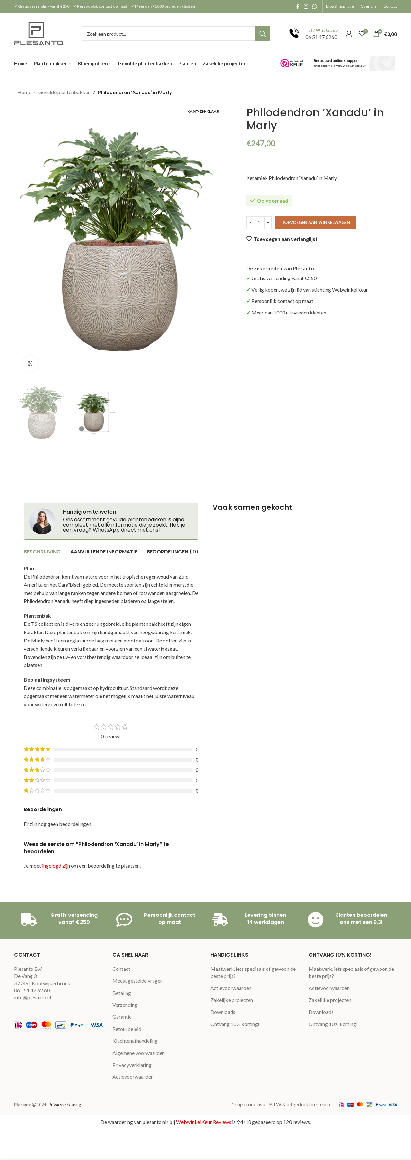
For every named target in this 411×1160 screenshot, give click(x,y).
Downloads (222, 1012)
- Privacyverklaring (64, 1104)
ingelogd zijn (56, 866)
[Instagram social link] (306, 6)
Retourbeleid (126, 1029)
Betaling (121, 993)
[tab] (42, 552)
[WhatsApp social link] (314, 6)
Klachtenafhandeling (135, 1041)
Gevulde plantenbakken (64, 92)
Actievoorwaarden (132, 1077)
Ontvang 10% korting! (234, 1024)
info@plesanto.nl (32, 997)
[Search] (176, 33)
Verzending (124, 1005)
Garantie (122, 1017)
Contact (121, 969)
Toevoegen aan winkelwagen (316, 222)
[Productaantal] (259, 222)
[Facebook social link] (298, 6)
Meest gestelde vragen (137, 981)
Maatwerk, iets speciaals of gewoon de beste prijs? (253, 972)
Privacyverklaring (132, 1065)
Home (24, 92)
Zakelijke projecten (231, 1000)
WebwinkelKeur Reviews (203, 1122)
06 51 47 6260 (321, 37)
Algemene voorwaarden (138, 1053)
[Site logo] (39, 33)
